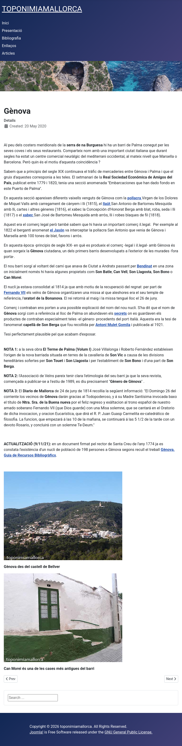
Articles (8, 53)
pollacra (134, 198)
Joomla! (36, 732)
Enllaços (9, 46)
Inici (5, 23)
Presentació (12, 30)
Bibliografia (11, 38)
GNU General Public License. (128, 732)
